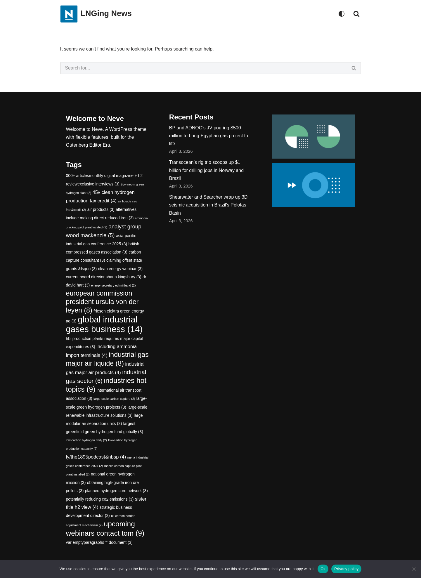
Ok (322, 569)
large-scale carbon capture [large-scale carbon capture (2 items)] (114, 399)
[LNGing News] (96, 13)
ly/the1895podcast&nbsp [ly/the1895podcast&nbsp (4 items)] (96, 457)
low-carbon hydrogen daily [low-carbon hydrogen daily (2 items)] (86, 440)
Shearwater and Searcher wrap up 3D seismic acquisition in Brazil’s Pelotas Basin (208, 205)
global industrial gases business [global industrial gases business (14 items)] (104, 324)
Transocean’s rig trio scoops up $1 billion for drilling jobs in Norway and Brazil (206, 170)
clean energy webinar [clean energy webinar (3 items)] (120, 268)
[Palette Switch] (341, 14)
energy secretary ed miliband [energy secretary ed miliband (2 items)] (113, 285)
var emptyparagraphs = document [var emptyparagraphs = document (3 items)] (99, 542)
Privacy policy (346, 569)
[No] (414, 569)
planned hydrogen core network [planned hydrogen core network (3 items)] (116, 491)
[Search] (356, 14)
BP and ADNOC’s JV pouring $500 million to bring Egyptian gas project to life (208, 135)
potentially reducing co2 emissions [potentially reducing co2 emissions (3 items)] (100, 499)
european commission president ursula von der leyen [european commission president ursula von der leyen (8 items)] (102, 301)
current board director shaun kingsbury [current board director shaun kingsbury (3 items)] (103, 277)
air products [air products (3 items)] (101, 209)
